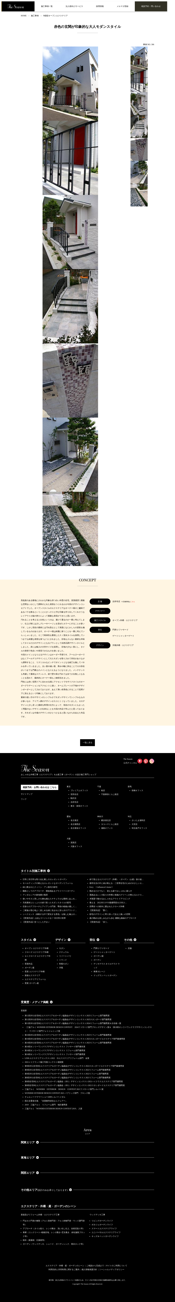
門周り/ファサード (102, 948)
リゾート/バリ (65, 956)
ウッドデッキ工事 (97, 1215)
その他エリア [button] (46, 1189)
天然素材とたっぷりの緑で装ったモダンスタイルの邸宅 (47, 903)
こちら (132, 601)
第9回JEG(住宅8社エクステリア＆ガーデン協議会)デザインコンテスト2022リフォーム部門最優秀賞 (67, 1070)
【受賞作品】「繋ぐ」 (99, 910)
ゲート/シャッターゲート (104, 952)
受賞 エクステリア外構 (35, 972)
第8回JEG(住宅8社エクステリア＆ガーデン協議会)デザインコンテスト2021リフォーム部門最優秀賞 (67, 1078)
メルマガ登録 (122, 6)
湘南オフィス (107, 828)
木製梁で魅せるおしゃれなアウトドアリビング (110, 899)
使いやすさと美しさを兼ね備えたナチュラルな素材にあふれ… (50, 899)
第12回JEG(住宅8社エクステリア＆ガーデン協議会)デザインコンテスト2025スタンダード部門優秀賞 (68, 1019)
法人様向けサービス (74, 6)
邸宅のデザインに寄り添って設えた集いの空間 (110, 914)
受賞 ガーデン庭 (32, 983)
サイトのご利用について (116, 1266)
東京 (69, 787)
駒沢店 (73, 798)
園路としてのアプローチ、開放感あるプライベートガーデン (49, 891)
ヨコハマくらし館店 (110, 824)
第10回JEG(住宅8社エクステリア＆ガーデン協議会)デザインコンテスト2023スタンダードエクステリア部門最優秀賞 (75, 1039)
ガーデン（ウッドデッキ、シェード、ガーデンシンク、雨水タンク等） (54, 1244)
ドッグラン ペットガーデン (105, 975)
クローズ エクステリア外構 (36, 952)
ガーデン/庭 (99, 956)
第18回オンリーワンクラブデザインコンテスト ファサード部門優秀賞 (55, 1054)
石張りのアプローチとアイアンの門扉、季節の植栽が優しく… (50, 906)
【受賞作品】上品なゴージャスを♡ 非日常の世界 (45, 918)
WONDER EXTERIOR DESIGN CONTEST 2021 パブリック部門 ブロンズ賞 (57, 1093)
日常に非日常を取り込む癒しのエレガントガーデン (45, 879)
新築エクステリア (32, 975)
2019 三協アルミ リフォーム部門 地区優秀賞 (46, 1105)
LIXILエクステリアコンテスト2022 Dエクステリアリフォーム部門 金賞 (57, 1058)
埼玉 (130, 816)
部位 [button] (94, 939)
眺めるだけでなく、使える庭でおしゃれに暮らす (111, 891)
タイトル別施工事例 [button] (35, 870)
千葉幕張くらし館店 (110, 794)
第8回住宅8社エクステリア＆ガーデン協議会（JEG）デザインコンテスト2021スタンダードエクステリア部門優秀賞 (75, 1085)
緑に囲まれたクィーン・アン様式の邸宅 (40, 887)
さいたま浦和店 (138, 820)
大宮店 (134, 824)
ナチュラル (64, 952)
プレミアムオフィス (79, 790)
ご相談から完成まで (95, 1266)
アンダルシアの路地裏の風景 (35, 895)
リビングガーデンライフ (102, 1221)
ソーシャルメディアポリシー (111, 1269)
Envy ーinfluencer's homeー (101, 887)
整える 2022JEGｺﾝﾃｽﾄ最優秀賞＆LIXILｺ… (108, 903)
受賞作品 (28, 964)
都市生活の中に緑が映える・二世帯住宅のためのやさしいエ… (117, 883)
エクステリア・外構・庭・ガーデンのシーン (48, 1206)
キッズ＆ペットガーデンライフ (105, 1236)
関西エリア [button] (30, 1172)
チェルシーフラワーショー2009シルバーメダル (45, 1097)
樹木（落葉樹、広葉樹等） (34, 1240)
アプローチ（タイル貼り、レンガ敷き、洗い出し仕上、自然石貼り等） (54, 1229)
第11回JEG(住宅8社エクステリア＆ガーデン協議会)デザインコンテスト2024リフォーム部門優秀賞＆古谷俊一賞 (73, 1023)
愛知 (69, 816)
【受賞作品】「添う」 (99, 922)
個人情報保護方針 (89, 1269)
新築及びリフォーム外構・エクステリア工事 (40, 1215)
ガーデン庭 (29, 968)
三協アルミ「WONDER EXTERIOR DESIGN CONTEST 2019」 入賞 (53, 1109)
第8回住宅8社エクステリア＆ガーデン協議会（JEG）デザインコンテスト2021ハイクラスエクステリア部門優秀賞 (74, 1081)
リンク (24, 799)
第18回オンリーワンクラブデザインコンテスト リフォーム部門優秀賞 (55, 1050)
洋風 (61, 968)
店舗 (130, 948)
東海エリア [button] (30, 1157)
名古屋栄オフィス (78, 828)
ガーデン (97, 960)
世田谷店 (74, 794)
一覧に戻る (87, 743)
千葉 (99, 787)
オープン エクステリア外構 (36, 948)
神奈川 (100, 816)
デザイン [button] (62, 939)
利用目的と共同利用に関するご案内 (63, 1269)
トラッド (63, 960)
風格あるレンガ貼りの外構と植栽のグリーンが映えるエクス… (117, 895)
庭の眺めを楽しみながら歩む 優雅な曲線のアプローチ (113, 918)
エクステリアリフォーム (35, 979)
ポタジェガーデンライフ (102, 1225)
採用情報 (100, 6)
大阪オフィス (76, 846)
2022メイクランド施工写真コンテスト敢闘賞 (44, 1062)
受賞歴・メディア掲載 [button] (37, 1002)
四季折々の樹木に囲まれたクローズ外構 (107, 906)
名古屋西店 (75, 824)
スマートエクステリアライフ (104, 1229)
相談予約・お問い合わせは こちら (39, 787)
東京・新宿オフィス (79, 806)
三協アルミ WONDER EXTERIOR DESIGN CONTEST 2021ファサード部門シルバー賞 (64, 1089)
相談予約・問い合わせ (151, 6)
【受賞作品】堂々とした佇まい (36, 922)
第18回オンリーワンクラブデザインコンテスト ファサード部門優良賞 (55, 1047)
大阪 (69, 839)
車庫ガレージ (99, 972)
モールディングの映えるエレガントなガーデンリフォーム (48, 883)
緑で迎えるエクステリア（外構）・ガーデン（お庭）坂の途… (117, 879)
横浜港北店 (106, 820)
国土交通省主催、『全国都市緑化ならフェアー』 (46, 1101)
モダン (62, 948)
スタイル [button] (28, 939)
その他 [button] (130, 939)
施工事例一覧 (47, 6)
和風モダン (64, 964)
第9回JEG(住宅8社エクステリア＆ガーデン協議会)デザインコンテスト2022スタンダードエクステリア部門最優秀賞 (74, 1066)
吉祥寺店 (74, 802)
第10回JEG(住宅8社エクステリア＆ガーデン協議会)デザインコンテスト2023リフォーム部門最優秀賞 (68, 1035)
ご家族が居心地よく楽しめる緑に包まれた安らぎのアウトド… (50, 910)
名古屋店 (74, 820)
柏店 (103, 790)
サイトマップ (26, 794)
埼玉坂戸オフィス (139, 828)
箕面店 (73, 843)
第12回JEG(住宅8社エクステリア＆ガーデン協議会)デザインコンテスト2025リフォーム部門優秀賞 (67, 1016)
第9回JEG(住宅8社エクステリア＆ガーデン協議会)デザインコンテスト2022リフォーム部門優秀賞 (67, 1074)
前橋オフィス (137, 790)
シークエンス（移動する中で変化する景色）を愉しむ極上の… (50, 914)
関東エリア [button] (30, 1142)
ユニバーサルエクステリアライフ (106, 1232)
